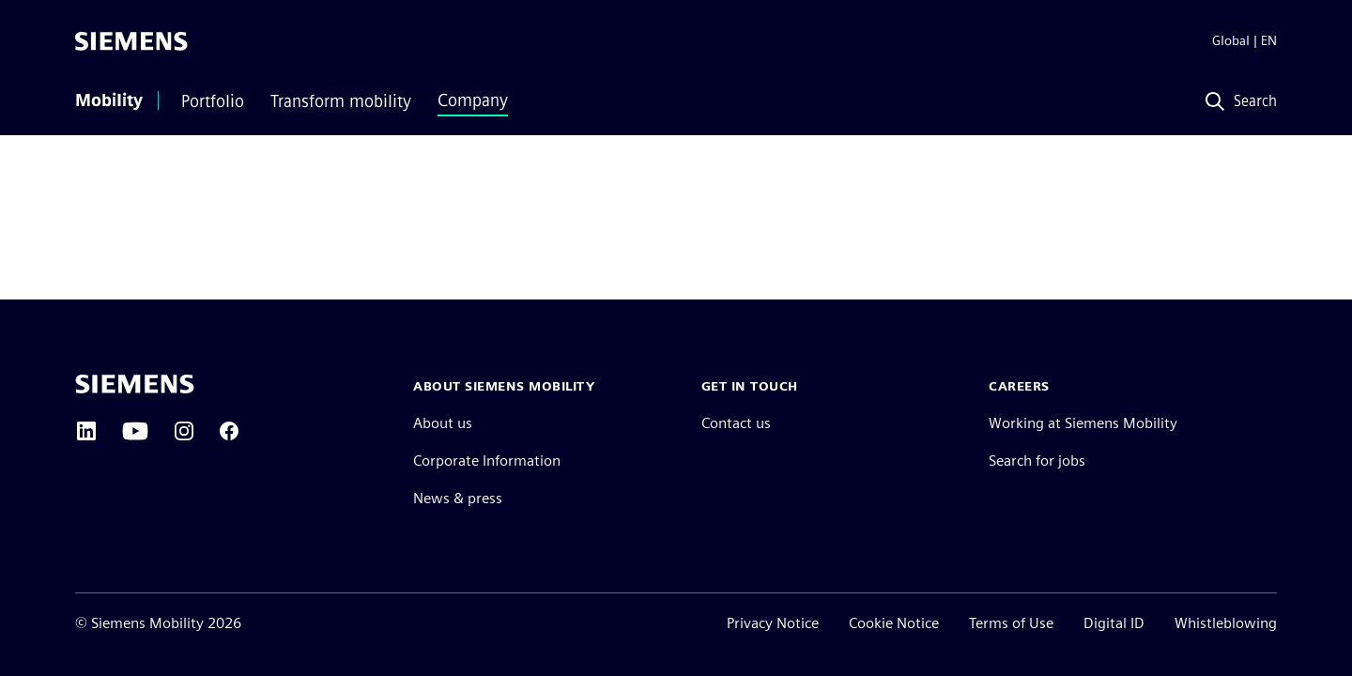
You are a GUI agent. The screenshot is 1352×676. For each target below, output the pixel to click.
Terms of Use (1011, 623)
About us (442, 423)
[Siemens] (131, 41)
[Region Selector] (1229, 41)
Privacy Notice (773, 623)
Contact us (736, 423)
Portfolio (212, 101)
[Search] (1237, 102)
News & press (457, 498)
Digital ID (1114, 623)
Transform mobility (340, 101)
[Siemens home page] (134, 384)
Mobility (109, 100)
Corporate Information (487, 460)
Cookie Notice (894, 623)
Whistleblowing (1226, 623)
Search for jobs (1037, 460)
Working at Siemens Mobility (1083, 423)
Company (473, 100)
